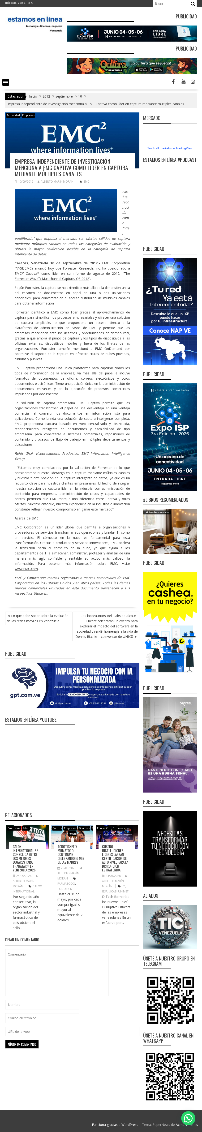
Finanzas (84, 828)
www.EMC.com (26, 568)
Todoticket (66, 889)
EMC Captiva (27, 273)
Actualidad (13, 115)
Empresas (28, 115)
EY (123, 886)
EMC (86, 182)
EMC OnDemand (108, 348)
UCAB (113, 891)
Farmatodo (66, 884)
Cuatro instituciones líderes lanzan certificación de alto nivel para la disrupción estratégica (115, 858)
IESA (104, 891)
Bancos (57, 828)
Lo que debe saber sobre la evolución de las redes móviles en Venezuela (38, 618)
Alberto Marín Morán (55, 182)
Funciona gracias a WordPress (115, 1124)
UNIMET (123, 891)
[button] (188, 1118)
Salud (25, 828)
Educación (103, 828)
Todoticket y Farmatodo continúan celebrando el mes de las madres (71, 854)
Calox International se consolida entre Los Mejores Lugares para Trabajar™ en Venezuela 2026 (25, 858)
